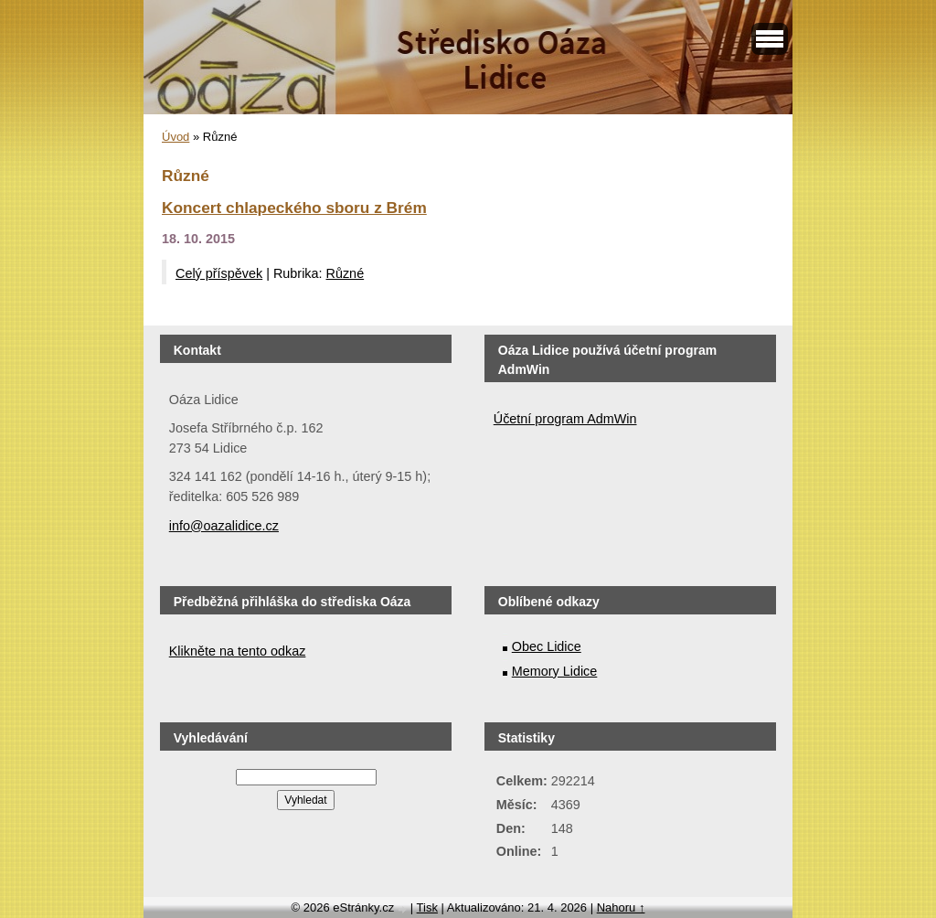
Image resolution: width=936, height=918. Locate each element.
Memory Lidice (555, 671)
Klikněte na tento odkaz (237, 651)
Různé (345, 273)
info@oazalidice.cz (224, 525)
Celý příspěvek (219, 273)
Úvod (175, 137)
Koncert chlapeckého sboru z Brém (294, 207)
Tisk (427, 907)
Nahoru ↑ (621, 907)
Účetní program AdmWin (565, 418)
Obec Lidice (546, 646)
